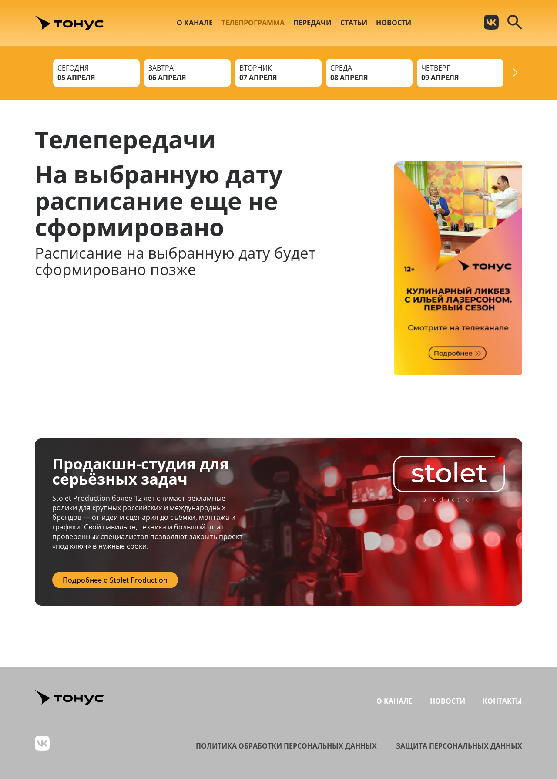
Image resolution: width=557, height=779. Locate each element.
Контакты (502, 701)
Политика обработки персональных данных (286, 746)
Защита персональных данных (459, 746)
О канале (195, 22)
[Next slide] (515, 73)
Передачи (312, 22)
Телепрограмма (253, 22)
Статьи (353, 22)
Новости (393, 22)
